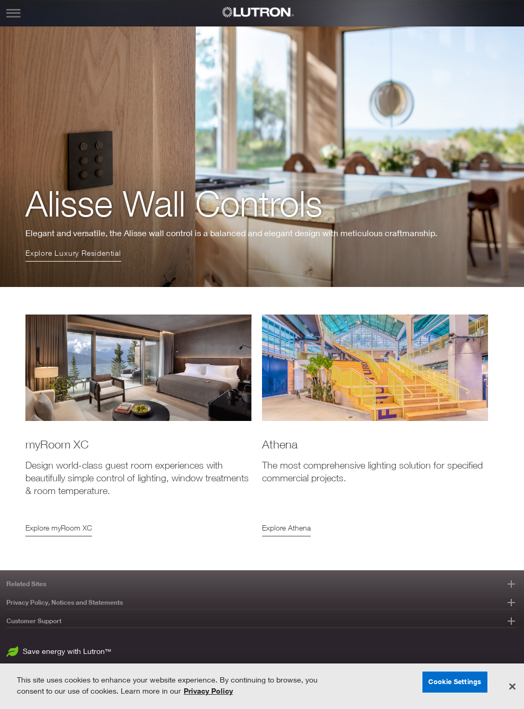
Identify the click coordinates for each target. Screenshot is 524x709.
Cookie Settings (454, 681)
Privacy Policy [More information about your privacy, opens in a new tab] (208, 690)
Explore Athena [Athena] (286, 527)
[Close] (512, 686)
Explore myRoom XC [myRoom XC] (58, 527)
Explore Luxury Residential (73, 252)
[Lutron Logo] (262, 12)
